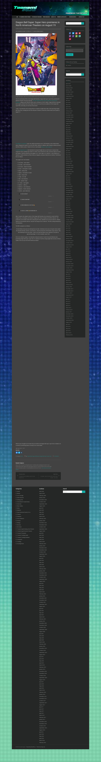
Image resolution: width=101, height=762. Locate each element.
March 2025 (68, 108)
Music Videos (20, 506)
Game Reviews (20, 497)
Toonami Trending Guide (22, 535)
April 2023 (68, 157)
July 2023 (68, 150)
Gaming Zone (20, 499)
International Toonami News (23, 501)
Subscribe (69, 54)
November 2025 (69, 92)
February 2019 (69, 259)
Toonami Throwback (21, 533)
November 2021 (69, 192)
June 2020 (68, 228)
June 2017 (68, 301)
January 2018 (69, 286)
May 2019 (68, 253)
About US (53, 16)
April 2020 (68, 232)
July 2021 (68, 200)
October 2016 (69, 318)
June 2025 (68, 102)
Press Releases (46, 16)
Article (18, 491)
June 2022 (68, 177)
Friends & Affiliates (61, 16)
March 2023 (68, 159)
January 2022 (69, 188)
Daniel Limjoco (27, 28)
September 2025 (70, 96)
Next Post (49, 476)
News (22, 456)
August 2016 (69, 322)
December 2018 (69, 263)
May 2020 (68, 230)
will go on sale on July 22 (46, 147)
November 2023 (69, 142)
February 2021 (69, 211)
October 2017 (69, 293)
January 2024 (69, 138)
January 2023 (69, 163)
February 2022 (69, 186)
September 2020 (70, 221)
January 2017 (69, 311)
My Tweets (68, 65)
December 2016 (69, 313)
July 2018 (68, 274)
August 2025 (69, 98)
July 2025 (68, 100)
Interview (19, 504)
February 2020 (69, 236)
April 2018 (68, 280)
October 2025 (69, 94)
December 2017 (69, 288)
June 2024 (68, 127)
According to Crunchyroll (21, 143)
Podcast (19, 514)
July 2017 (68, 299)
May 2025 (68, 104)
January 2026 (69, 90)
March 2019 (68, 257)
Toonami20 (19, 539)
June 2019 (68, 251)
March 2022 (68, 184)
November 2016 (69, 316)
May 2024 (68, 129)
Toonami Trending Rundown (23, 537)
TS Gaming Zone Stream (24, 16)
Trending (19, 541)
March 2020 (68, 234)
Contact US (81, 16)
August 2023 (69, 148)
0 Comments (34, 28)
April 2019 (68, 255)
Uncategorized (20, 543)
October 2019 (69, 242)
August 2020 (69, 224)
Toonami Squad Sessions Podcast (24, 531)
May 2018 (68, 278)
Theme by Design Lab (41, 746)
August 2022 (69, 173)
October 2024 (69, 119)
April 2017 (68, 305)
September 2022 (70, 171)
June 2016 (68, 326)
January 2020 (69, 238)
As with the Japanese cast (21, 150)
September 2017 (70, 295)
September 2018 (70, 270)
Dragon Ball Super (35, 456)
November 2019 (69, 240)
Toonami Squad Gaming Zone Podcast (25, 529)
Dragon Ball (29, 456)
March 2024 (68, 133)
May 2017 (68, 303)
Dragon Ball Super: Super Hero (45, 456)
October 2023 (69, 144)
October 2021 (69, 194)
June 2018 (68, 276)
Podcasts (19, 516)
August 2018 (69, 272)
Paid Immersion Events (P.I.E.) (23, 512)
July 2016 (68, 324)
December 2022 (69, 165)
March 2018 (68, 282)
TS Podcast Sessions (37, 16)
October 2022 (69, 169)
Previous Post (28, 476)
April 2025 (68, 106)
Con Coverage (20, 495)
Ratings (18, 522)
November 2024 (69, 117)
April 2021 (68, 207)
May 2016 (68, 328)
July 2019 (68, 249)
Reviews (19, 524)
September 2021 (70, 196)
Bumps (18, 493)
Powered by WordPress (31, 746)
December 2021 (69, 190)
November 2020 (69, 217)
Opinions (19, 510)
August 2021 (69, 198)
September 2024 (70, 121)
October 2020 (69, 219)
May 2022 (68, 180)
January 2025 (69, 113)
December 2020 (69, 215)
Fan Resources (72, 16)
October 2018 (69, 267)
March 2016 (68, 332)
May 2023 (68, 154)
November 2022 (69, 167)
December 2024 (69, 115)
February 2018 (69, 284)
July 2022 (68, 175)
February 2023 (69, 161)
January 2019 (69, 261)
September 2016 (70, 320)
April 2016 (68, 330)
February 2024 (69, 136)
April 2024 (68, 131)
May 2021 (68, 205)
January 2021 (69, 213)
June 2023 (68, 152)
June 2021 (68, 203)
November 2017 (69, 291)
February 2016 (69, 334)
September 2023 (70, 146)
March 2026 (68, 85)
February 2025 (69, 110)
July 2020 (68, 226)
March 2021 (68, 209)
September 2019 (70, 244)
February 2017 (69, 309)
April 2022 (68, 182)
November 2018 (69, 265)
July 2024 (68, 125)
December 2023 (69, 140)
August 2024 (69, 123)
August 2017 (69, 297)
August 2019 (69, 247)
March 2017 (68, 307)
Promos (19, 520)
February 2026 (69, 87)
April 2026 (68, 83)
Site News (19, 526)
